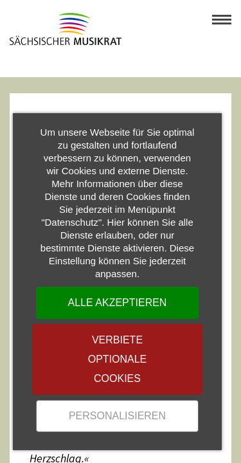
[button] (221, 19)
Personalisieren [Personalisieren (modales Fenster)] (117, 415)
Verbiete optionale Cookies (117, 359)
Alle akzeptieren (117, 302)
